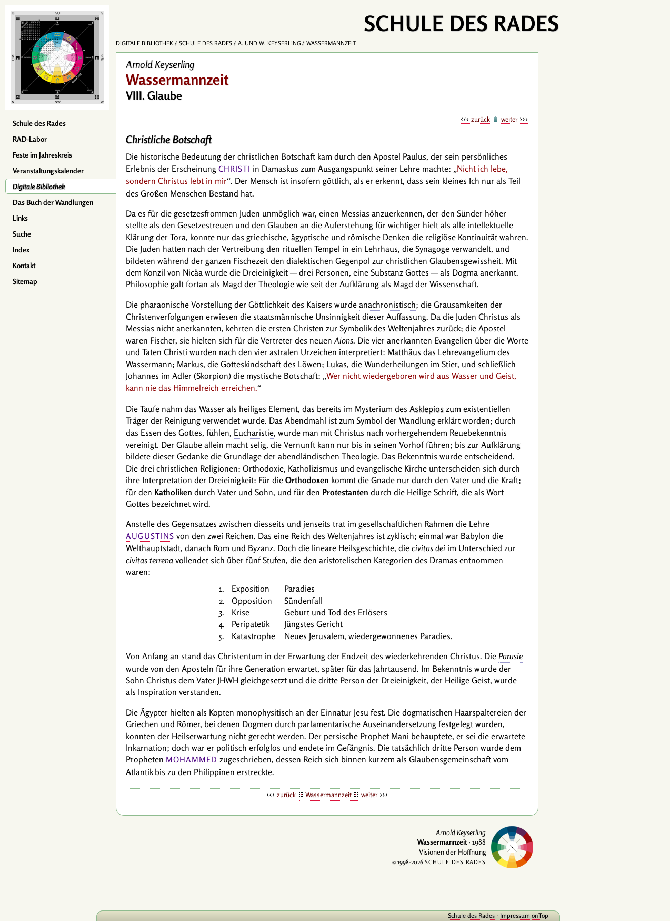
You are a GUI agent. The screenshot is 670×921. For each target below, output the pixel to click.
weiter (509, 119)
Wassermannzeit (331, 43)
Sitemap (25, 281)
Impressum (498, 915)
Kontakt (24, 265)
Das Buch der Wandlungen (53, 202)
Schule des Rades (39, 123)
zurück (480, 119)
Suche (22, 234)
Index (21, 250)
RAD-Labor (30, 139)
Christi (234, 169)
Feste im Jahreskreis (42, 155)
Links (20, 218)
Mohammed (191, 760)
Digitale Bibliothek (39, 186)
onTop (522, 915)
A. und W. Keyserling (269, 43)
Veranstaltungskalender (48, 170)
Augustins (150, 536)
